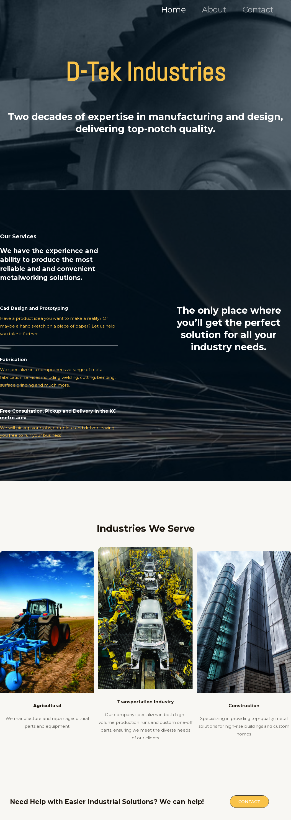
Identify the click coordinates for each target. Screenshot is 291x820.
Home (173, 9)
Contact (257, 9)
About (214, 9)
